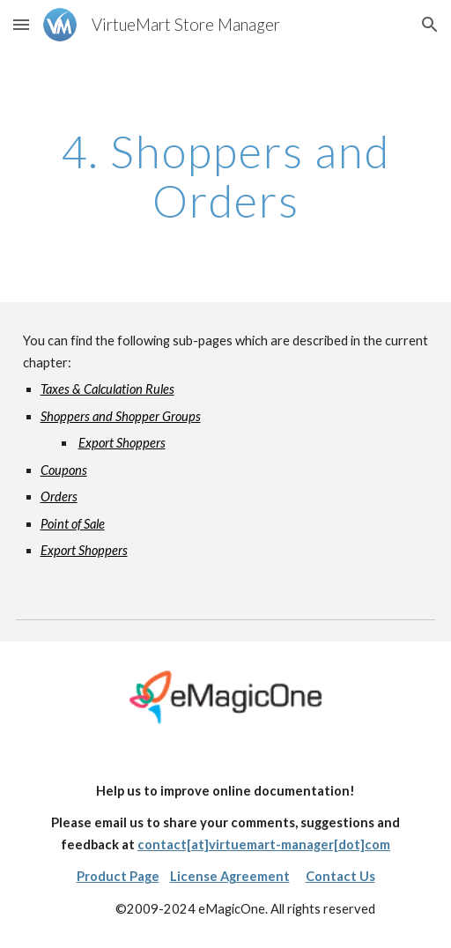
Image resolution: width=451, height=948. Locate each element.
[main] (226, 176)
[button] (21, 24)
